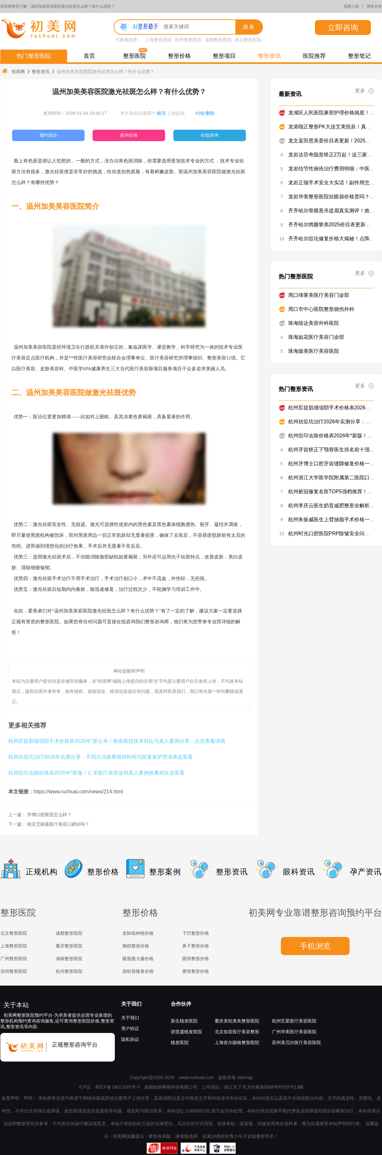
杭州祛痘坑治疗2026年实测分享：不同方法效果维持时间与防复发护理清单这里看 (100, 757)
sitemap (245, 1077)
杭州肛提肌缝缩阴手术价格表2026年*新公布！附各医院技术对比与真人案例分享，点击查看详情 (117, 741)
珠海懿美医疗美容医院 (313, 351)
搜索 (249, 27)
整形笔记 (359, 56)
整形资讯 (269, 56)
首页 (89, 56)
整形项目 (224, 56)
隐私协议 (130, 1039)
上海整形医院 (158, 39)
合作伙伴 (181, 1004)
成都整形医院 (218, 39)
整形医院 (134, 56)
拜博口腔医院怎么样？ (49, 814)
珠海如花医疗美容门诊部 (316, 337)
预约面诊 (48, 135)
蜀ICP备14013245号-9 (117, 1087)
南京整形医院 (248, 39)
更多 (364, 91)
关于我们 (131, 1004)
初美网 (13, 71)
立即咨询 (343, 27)
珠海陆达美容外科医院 (313, 323)
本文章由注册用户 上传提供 (152, 113)
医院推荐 (314, 56)
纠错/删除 (205, 113)
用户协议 (130, 1028)
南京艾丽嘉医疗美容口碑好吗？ (58, 824)
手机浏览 (315, 946)
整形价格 (179, 56)
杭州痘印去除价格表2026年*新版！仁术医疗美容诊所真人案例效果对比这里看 (96, 773)
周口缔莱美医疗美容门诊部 (318, 295)
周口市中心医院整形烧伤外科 (321, 309)
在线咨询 (210, 135)
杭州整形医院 (188, 39)
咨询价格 (129, 135)
